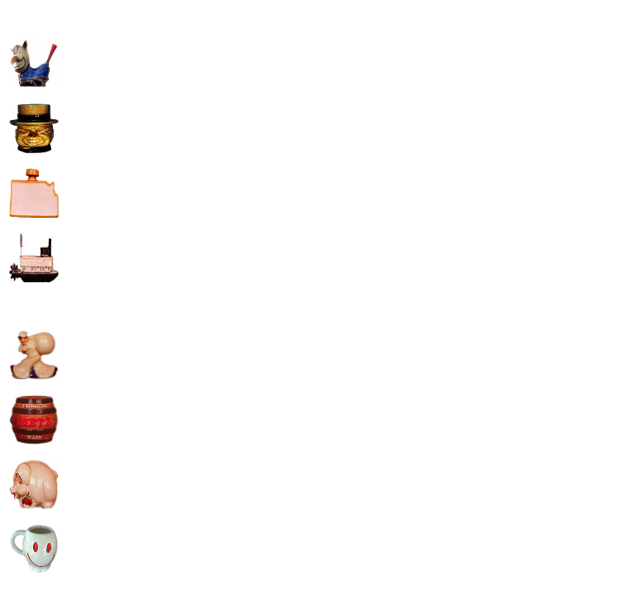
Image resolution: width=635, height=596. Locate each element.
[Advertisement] (201, 125)
